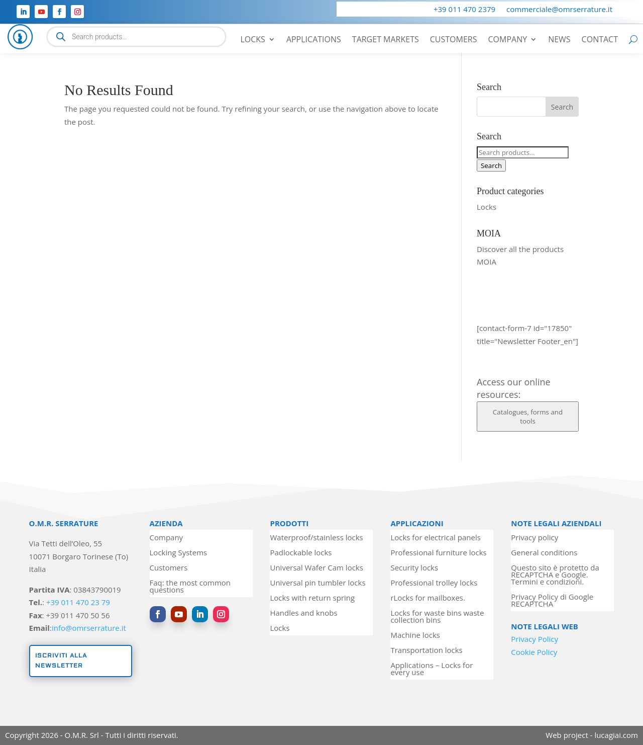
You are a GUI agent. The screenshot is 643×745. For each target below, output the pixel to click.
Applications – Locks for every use (431, 669)
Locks (252, 40)
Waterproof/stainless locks (316, 538)
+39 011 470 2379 (464, 10)
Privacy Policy (534, 639)
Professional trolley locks (433, 583)
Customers (453, 40)
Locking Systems (178, 553)
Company (507, 40)
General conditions (544, 553)
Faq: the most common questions (190, 587)
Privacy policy (534, 538)
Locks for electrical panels (435, 538)
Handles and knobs (303, 613)
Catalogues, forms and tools (528, 416)
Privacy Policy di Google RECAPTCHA (552, 601)
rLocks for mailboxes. (427, 598)
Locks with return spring (312, 598)
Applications (313, 40)
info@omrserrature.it (89, 628)
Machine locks (415, 635)
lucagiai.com (616, 735)
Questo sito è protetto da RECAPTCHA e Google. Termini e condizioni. (555, 575)
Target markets (385, 40)
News (559, 40)
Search (491, 165)
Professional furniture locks (438, 553)
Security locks (414, 568)
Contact (600, 40)
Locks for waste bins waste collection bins (437, 617)
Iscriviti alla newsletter (61, 661)
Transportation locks (426, 650)
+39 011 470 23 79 (78, 602)
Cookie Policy (534, 652)
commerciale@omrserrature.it (559, 10)
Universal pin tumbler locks (317, 583)
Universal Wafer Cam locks (316, 568)
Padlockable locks (301, 553)
